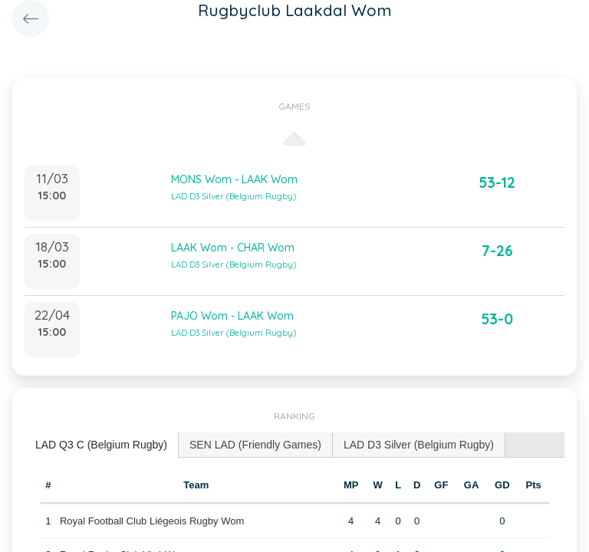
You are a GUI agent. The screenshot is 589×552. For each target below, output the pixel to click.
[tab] (102, 445)
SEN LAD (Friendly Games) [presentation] (255, 445)
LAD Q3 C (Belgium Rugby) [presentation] (101, 445)
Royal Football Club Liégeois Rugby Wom (152, 521)
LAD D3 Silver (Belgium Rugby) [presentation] (419, 445)
